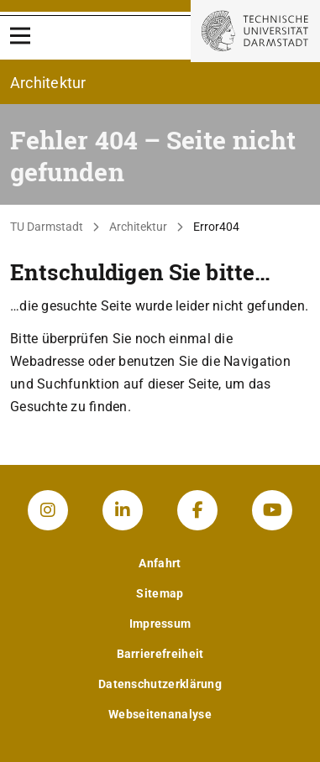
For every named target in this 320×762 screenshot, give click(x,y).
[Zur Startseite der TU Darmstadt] (255, 31)
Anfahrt (160, 563)
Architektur (138, 226)
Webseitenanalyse (160, 714)
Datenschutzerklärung (160, 684)
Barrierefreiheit (160, 653)
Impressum (160, 623)
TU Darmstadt (46, 226)
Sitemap (159, 593)
